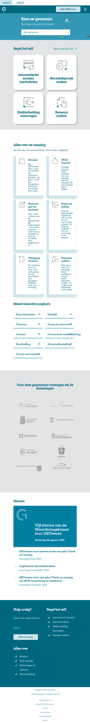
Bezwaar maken (61, 635)
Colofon (45, 708)
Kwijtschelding (27, 674)
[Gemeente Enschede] (28, 436)
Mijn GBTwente (68, 9)
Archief (45, 720)
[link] (28, 72)
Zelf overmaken (61, 621)
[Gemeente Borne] (28, 420)
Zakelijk (20, 2)
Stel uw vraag (26, 637)
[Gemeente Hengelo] (28, 451)
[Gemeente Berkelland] (62, 404)
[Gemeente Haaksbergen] (62, 436)
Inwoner (6, 2)
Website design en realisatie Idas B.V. (45, 694)
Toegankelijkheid (45, 716)
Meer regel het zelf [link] (65, 48)
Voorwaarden (45, 712)
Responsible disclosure (45, 704)
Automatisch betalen (64, 617)
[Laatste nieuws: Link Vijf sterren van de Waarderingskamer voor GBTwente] (45, 526)
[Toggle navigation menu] (85, 9)
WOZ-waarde (26, 660)
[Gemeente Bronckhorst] (62, 420)
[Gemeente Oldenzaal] (62, 451)
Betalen (24, 656)
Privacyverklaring (45, 700)
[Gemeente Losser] (28, 467)
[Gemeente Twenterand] (62, 467)
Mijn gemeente (31, 32)
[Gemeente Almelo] (28, 404)
